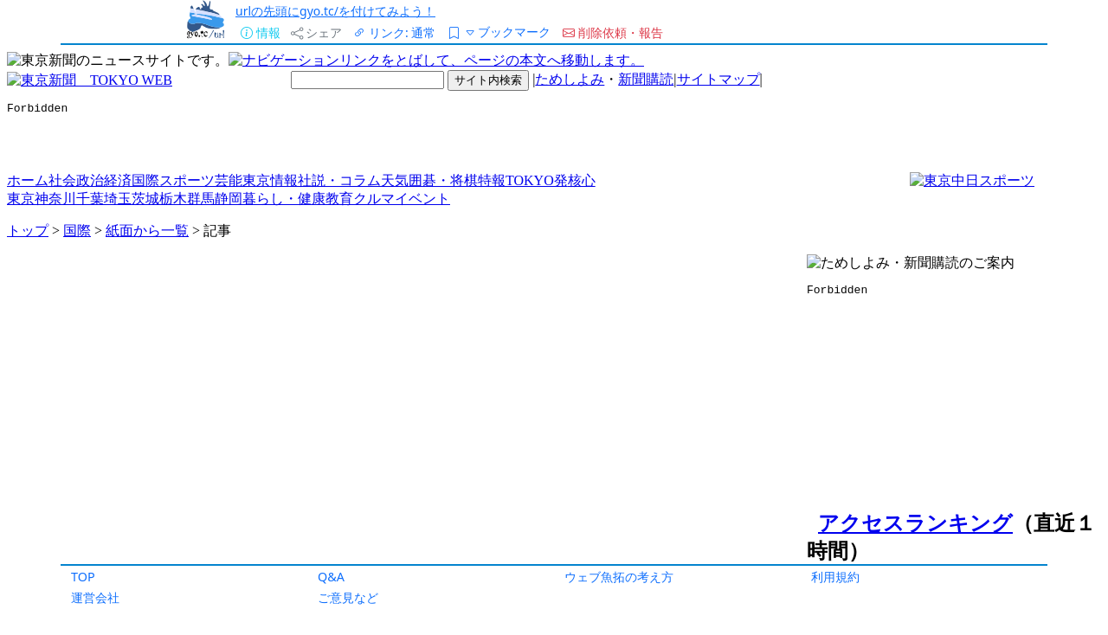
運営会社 (95, 597)
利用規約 (835, 576)
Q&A (331, 576)
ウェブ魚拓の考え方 (618, 576)
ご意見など (348, 597)
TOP (83, 576)
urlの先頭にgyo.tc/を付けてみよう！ (335, 11)
